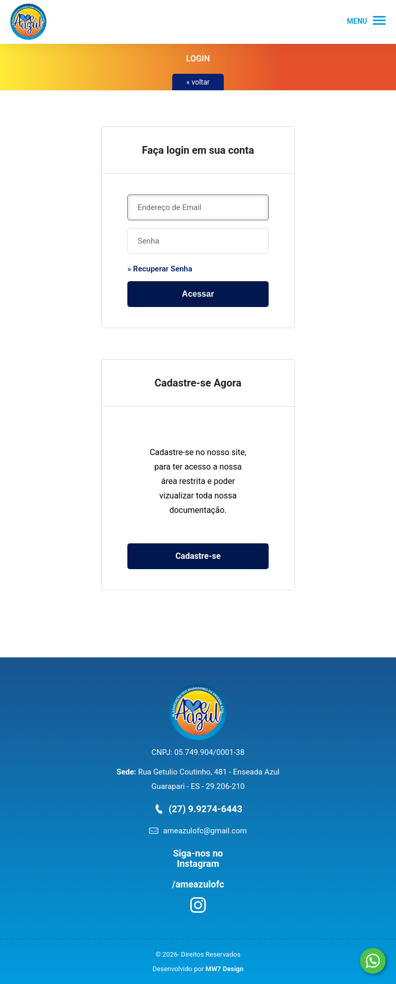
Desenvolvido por (198, 969)
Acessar (198, 293)
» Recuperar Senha (159, 268)
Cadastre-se (198, 556)
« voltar (197, 82)
